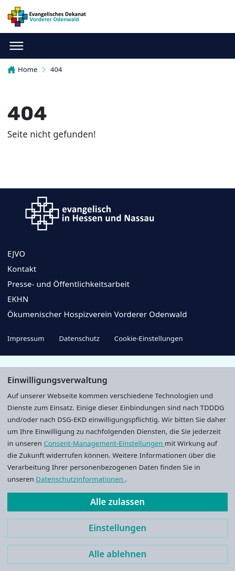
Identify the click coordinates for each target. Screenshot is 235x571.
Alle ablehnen (118, 554)
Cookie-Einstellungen (148, 338)
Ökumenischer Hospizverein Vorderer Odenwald (97, 314)
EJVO (16, 253)
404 (56, 69)
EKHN (17, 299)
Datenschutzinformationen (80, 478)
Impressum (25, 338)
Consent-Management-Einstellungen (104, 443)
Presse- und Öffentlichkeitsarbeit (68, 284)
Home (22, 69)
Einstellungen (117, 528)
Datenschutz (79, 338)
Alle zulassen (117, 502)
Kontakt (22, 269)
